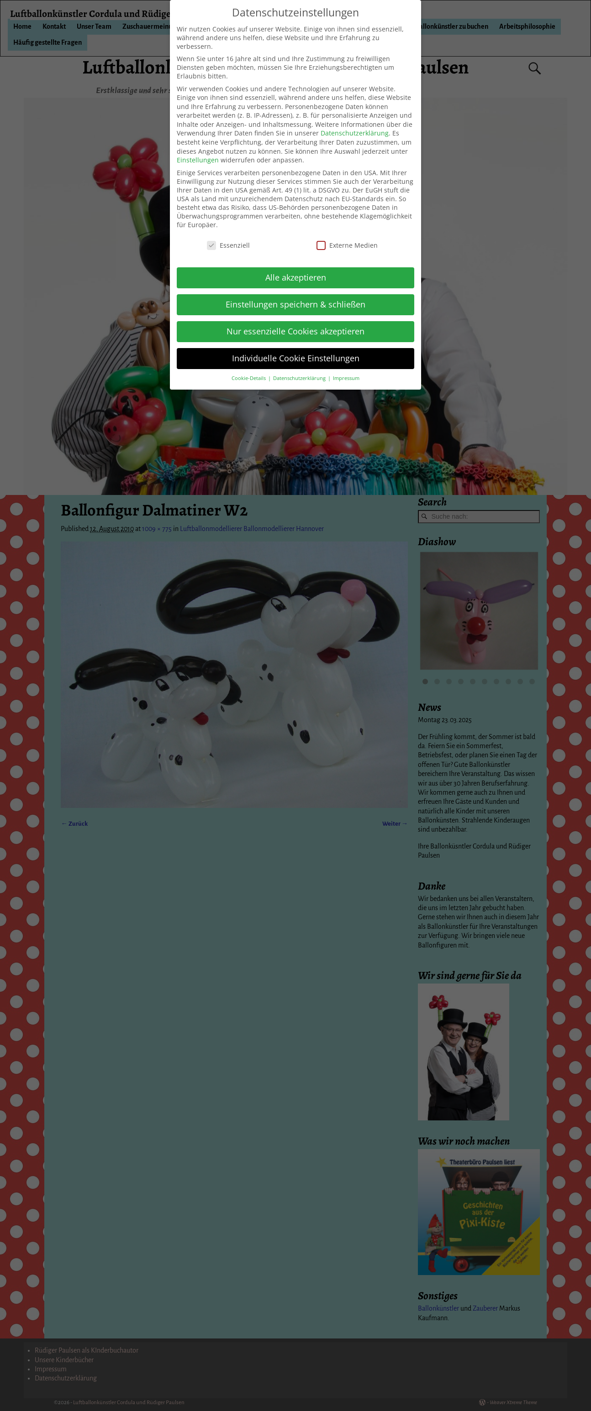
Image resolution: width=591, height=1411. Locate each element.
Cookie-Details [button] (249, 378)
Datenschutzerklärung (355, 133)
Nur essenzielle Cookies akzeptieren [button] (295, 331)
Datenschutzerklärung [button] (300, 378)
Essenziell (228, 245)
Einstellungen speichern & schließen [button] (295, 304)
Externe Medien (347, 245)
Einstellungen (198, 160)
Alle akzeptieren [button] (295, 277)
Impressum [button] (346, 378)
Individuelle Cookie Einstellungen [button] (295, 358)
